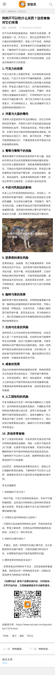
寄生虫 (30, 635)
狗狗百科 (12, 11)
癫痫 (22, 635)
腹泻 (14, 635)
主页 (3, 11)
